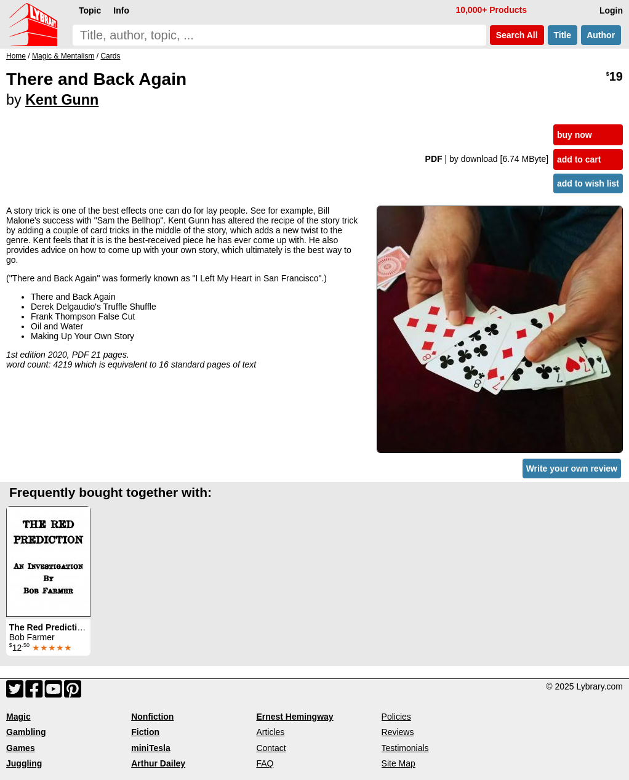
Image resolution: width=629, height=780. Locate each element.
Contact (271, 748)
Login (611, 10)
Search (517, 35)
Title (562, 35)
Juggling (24, 763)
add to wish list (588, 183)
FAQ (264, 763)
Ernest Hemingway (294, 717)
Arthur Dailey (158, 763)
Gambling (26, 732)
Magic (18, 717)
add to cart (579, 159)
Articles (270, 732)
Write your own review (571, 468)
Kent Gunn (61, 100)
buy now (574, 135)
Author (601, 35)
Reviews (398, 732)
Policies (396, 717)
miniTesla (150, 748)
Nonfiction (152, 717)
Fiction (145, 732)
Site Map (398, 763)
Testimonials (405, 748)
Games (20, 748)
